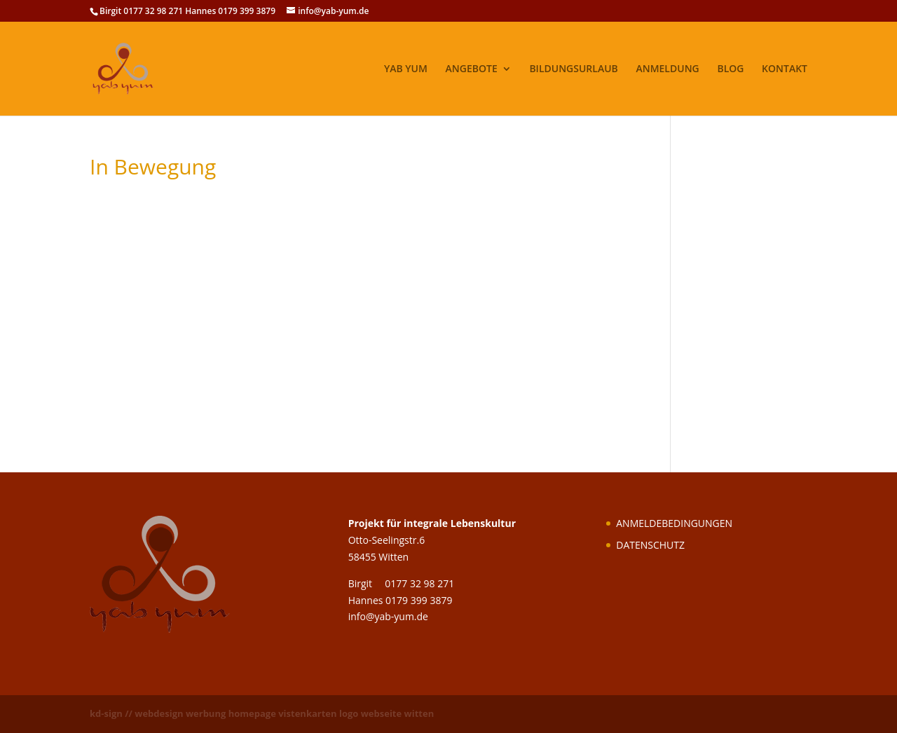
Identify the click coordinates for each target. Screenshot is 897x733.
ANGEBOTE (472, 69)
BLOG (730, 69)
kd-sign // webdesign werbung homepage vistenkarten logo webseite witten (262, 713)
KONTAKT (784, 69)
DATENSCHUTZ (650, 545)
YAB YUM (405, 69)
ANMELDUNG (667, 69)
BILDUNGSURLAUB (573, 69)
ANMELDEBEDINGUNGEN (674, 523)
